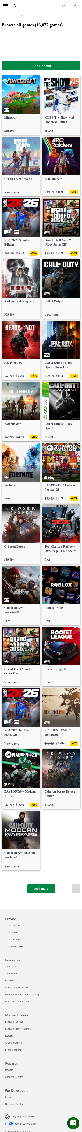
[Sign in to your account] (75, 6)
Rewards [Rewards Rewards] (9, 1069)
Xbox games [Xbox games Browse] (11, 932)
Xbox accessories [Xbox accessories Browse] (14, 946)
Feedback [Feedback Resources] (10, 980)
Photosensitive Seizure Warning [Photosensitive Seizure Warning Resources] (22, 994)
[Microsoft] (41, 3)
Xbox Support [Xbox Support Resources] (12, 973)
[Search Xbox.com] (15, 5)
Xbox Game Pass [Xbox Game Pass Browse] (14, 939)
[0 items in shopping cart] (64, 6)
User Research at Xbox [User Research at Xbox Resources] (17, 1001)
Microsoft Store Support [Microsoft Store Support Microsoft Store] (18, 1028)
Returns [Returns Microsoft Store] (9, 1035)
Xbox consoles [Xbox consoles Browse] (12, 925)
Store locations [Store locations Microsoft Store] (13, 1049)
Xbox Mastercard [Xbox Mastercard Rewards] (14, 1076)
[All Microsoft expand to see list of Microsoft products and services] (5, 6)
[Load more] (41, 888)
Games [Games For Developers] (9, 1096)
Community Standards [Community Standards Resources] (17, 987)
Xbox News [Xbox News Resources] (11, 966)
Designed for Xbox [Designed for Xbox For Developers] (14, 1103)
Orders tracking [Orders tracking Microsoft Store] (13, 1042)
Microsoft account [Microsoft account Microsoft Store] (14, 1021)
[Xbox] (11, 15)
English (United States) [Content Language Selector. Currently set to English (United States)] (24, 1116)
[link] (21, 105)
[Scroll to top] (76, 888)
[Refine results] (41, 65)
